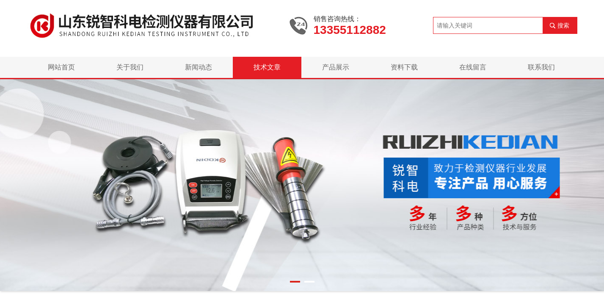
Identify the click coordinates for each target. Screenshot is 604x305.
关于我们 (129, 67)
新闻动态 (198, 67)
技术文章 (267, 67)
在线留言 (472, 67)
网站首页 (61, 67)
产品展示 (335, 67)
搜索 (563, 25)
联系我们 (541, 67)
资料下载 (404, 67)
